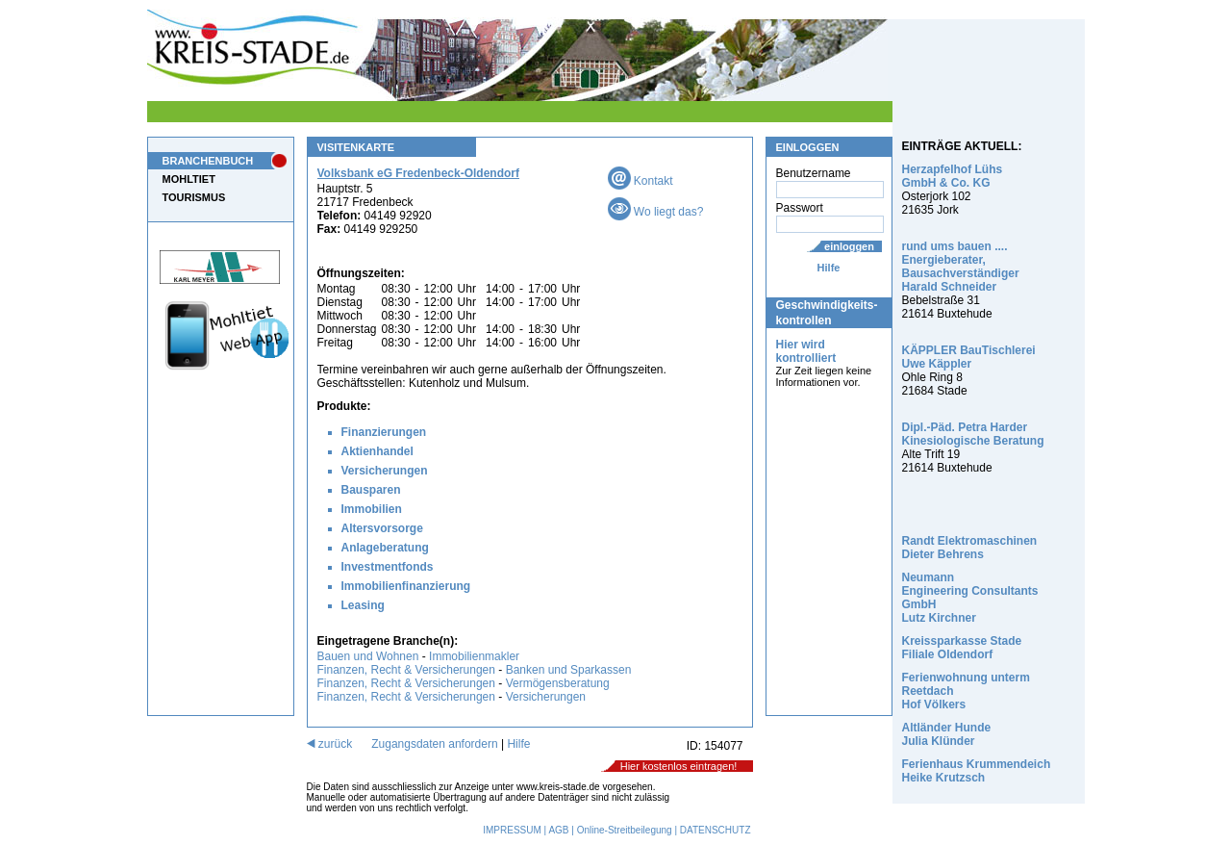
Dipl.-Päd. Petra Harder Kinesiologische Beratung (973, 434)
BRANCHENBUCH (208, 160)
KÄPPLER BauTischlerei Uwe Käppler (969, 357)
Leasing (363, 605)
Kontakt (640, 181)
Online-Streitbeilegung (624, 830)
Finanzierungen (384, 432)
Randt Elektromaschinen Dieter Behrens (970, 547)
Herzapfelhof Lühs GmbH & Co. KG (952, 176)
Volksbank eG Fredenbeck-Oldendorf (418, 173)
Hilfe (829, 267)
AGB (558, 830)
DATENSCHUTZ (715, 830)
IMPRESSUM (512, 830)
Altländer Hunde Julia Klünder (947, 734)
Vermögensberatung (558, 683)
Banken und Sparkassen (569, 670)
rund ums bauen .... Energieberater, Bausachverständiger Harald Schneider (960, 267)
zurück (330, 744)
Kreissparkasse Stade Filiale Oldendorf (962, 647)
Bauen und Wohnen (368, 656)
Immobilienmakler (474, 656)
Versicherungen (384, 470)
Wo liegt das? (656, 211)
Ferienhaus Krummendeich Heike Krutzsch (976, 770)
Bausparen (371, 490)
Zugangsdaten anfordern (434, 744)
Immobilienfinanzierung (406, 586)
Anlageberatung (385, 547)
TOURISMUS (194, 197)
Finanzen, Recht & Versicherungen (406, 670)
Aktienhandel (377, 451)
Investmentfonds (387, 567)
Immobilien (371, 509)
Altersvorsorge (382, 528)
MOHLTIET (189, 179)
